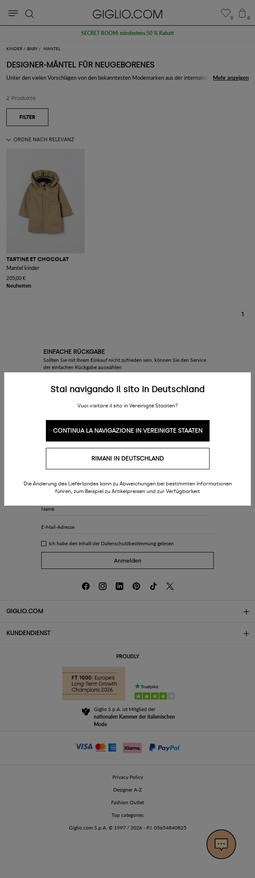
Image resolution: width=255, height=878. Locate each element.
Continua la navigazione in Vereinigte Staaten (127, 430)
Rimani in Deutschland (127, 458)
